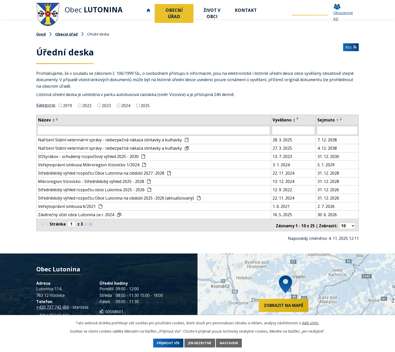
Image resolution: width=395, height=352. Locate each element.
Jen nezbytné (200, 343)
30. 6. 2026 (327, 214)
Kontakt (246, 10)
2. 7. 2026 (326, 206)
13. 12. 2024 (283, 181)
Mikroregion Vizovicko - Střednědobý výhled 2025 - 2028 (94, 181)
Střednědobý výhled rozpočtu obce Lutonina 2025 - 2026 (94, 189)
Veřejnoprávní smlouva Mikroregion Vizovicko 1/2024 (92, 164)
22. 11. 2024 (283, 173)
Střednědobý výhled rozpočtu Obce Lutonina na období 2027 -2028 (104, 173)
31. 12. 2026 (328, 189)
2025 (145, 105)
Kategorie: (46, 105)
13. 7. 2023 (282, 156)
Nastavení (234, 343)
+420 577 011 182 (52, 313)
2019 (67, 105)
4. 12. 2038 (327, 148)
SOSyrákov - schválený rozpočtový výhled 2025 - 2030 (91, 156)
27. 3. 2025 (282, 148)
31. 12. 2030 (328, 156)
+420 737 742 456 (52, 305)
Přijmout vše (163, 343)
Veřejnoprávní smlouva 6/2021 (70, 206)
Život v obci (212, 13)
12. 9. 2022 (282, 189)
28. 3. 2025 (282, 139)
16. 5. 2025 (282, 214)
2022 (86, 105)
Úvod (148, 10)
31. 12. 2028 (328, 173)
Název (46, 120)
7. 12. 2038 (327, 139)
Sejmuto (327, 120)
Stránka (58, 224)
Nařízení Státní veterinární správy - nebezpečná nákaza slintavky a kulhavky (113, 139)
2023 (106, 105)
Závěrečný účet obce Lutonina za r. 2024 (79, 214)
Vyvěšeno (284, 120)
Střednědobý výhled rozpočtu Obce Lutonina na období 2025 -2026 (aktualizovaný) (119, 198)
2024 (125, 105)
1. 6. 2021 (281, 206)
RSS (350, 49)
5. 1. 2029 (326, 164)
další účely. (310, 323)
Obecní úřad (174, 13)
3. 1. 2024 (281, 164)
